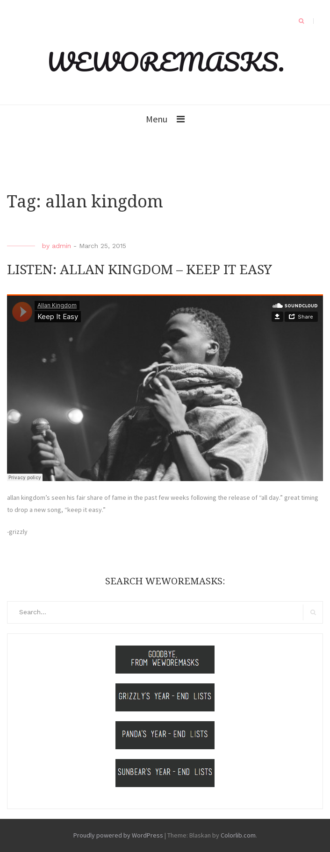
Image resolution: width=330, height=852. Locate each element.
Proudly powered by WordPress (118, 835)
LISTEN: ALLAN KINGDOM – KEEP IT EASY (139, 269)
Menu (156, 119)
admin (61, 245)
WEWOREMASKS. (165, 61)
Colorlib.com (238, 835)
